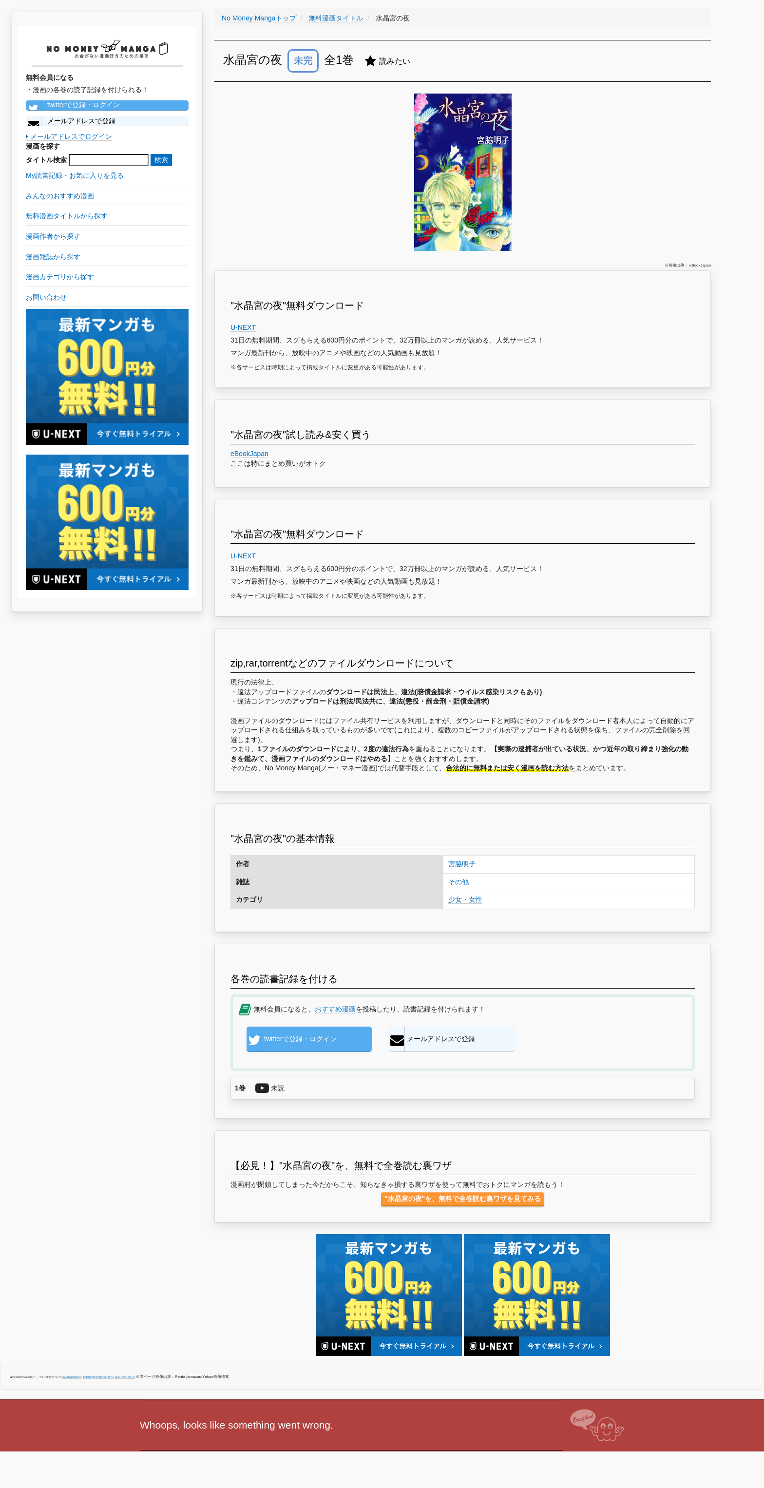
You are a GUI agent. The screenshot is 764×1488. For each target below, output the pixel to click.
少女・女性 (465, 899)
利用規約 (88, 1376)
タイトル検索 (46, 160)
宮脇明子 (462, 864)
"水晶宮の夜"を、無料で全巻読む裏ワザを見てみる (462, 1198)
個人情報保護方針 (72, 1376)
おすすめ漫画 (335, 1009)
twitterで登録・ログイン (73, 105)
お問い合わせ (127, 1376)
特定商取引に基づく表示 (106, 1376)
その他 (458, 882)
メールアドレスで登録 (70, 121)
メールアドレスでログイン (69, 136)
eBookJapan (249, 454)
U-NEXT (243, 327)
